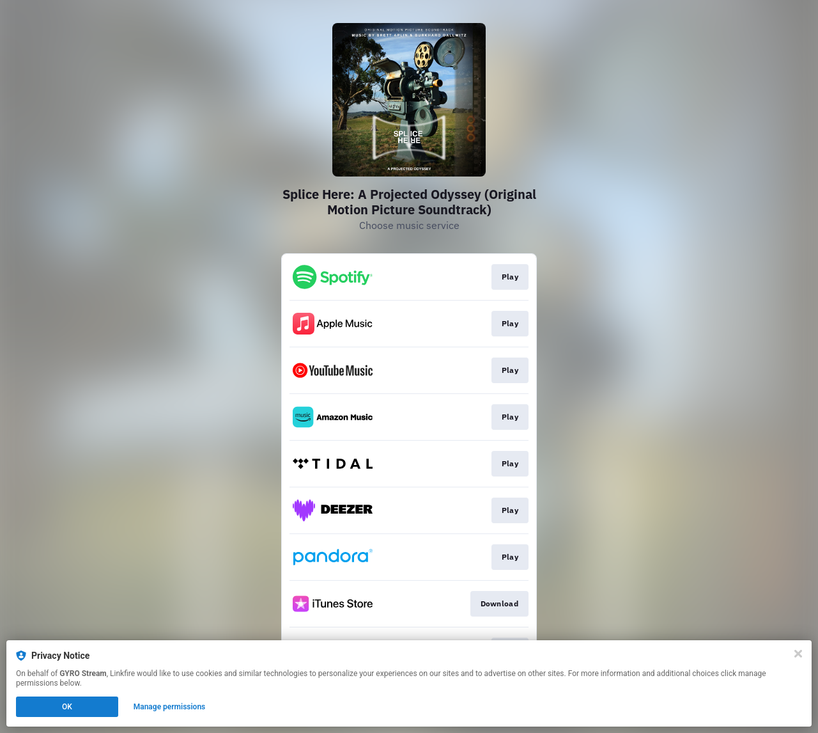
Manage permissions (170, 706)
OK (67, 706)
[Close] (798, 653)
